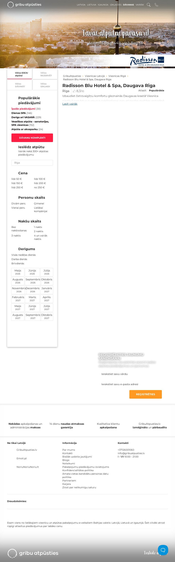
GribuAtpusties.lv (27, 449)
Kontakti (67, 453)
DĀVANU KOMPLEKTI (32, 137)
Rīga (65, 91)
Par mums (68, 449)
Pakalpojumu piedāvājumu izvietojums (85, 466)
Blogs (65, 460)
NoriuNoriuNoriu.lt (28, 466)
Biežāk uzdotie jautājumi (77, 456)
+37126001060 (126, 449)
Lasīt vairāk (69, 104)
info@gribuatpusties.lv (131, 453)
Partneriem (69, 480)
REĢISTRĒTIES (145, 394)
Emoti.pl (22, 458)
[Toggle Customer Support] (163, 550)
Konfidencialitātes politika (77, 470)
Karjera (66, 484)
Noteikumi (68, 463)
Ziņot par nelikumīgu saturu (79, 487)
